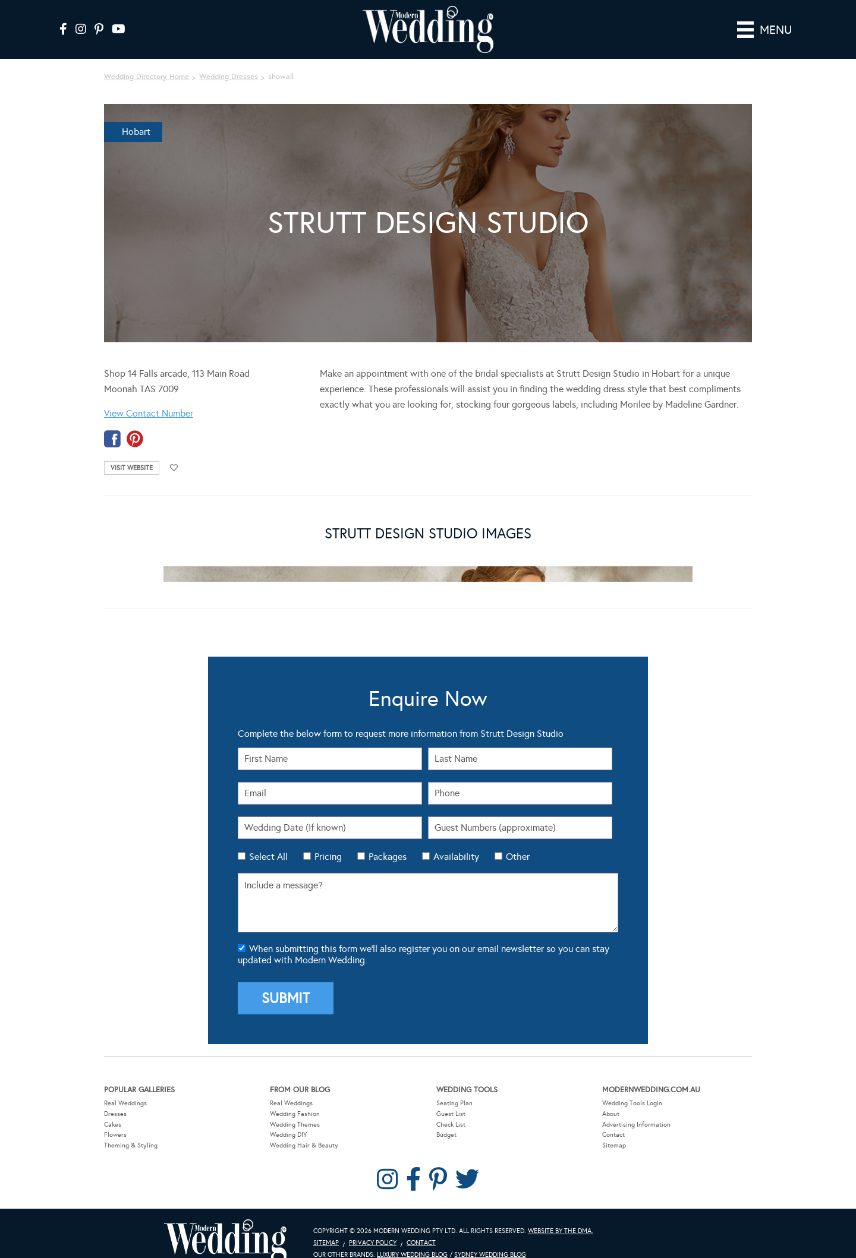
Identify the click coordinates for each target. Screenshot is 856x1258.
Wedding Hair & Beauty (304, 1129)
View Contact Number (148, 396)
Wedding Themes (295, 1107)
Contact (613, 1118)
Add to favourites (174, 451)
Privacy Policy (372, 1226)
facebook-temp (112, 422)
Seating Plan (454, 1086)
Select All (268, 840)
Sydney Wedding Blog (490, 1238)
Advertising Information (636, 1107)
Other (518, 840)
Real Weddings (125, 1086)
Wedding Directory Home (146, 60)
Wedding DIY (288, 1118)
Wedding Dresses (228, 60)
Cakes (112, 1107)
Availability (456, 840)
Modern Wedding (225, 1225)
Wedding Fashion (295, 1097)
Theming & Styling (131, 1129)
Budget (446, 1118)
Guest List (450, 1097)
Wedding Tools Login (632, 1086)
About (610, 1097)
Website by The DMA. (560, 1214)
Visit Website (132, 451)
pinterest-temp (135, 422)
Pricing (328, 840)
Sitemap (614, 1129)
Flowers (115, 1118)
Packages (388, 840)
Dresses (115, 1097)
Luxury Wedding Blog (412, 1238)
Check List (450, 1107)
